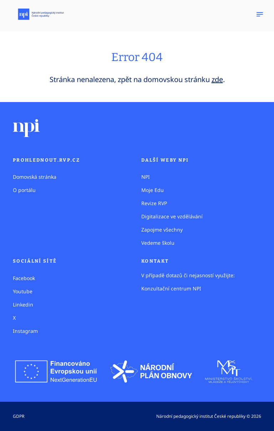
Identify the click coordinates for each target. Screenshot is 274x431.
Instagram (25, 331)
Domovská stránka (34, 176)
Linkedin (23, 304)
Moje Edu (152, 190)
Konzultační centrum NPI (171, 288)
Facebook (24, 278)
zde (217, 79)
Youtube (22, 291)
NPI (145, 176)
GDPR (18, 416)
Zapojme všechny (162, 229)
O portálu (24, 190)
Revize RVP (154, 203)
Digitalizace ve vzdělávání (172, 216)
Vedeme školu (157, 242)
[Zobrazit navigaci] (260, 14)
